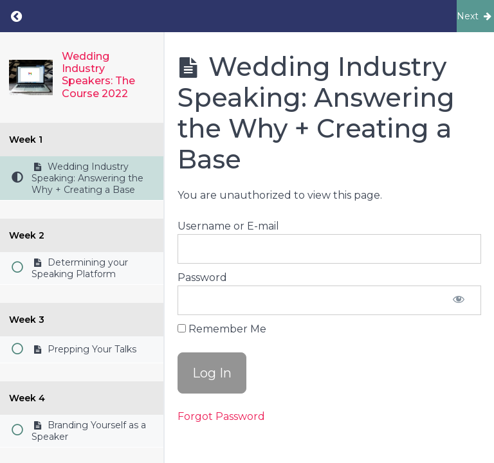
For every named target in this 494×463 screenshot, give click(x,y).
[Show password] (458, 300)
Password (202, 277)
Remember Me (222, 329)
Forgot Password (221, 416)
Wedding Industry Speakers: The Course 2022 (98, 75)
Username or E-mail (228, 226)
